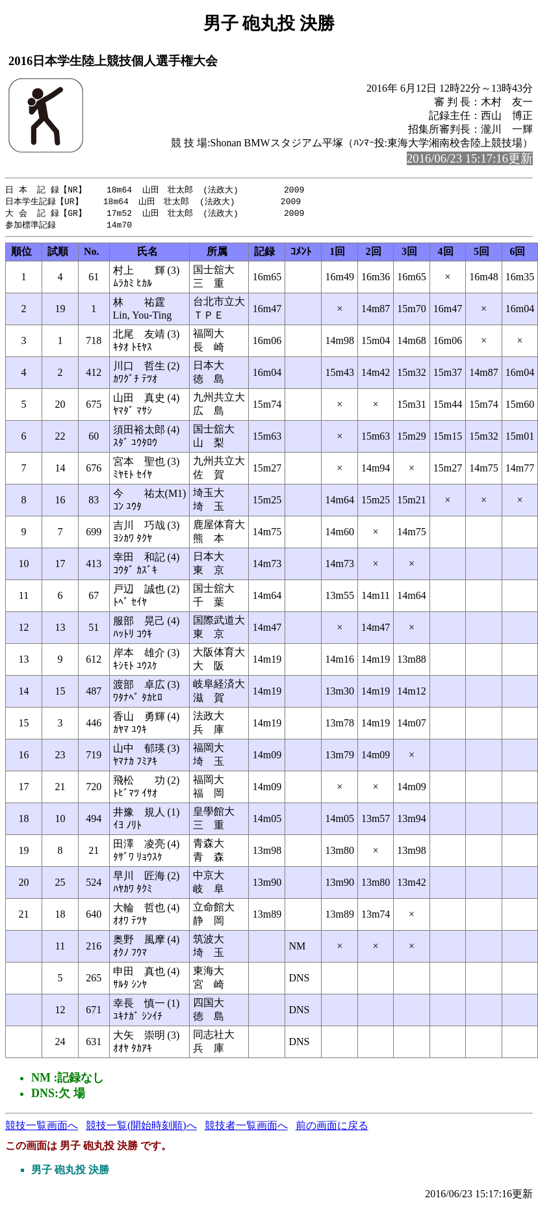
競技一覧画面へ (41, 1128)
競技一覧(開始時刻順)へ (141, 1128)
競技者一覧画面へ (246, 1128)
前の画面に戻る (332, 1128)
